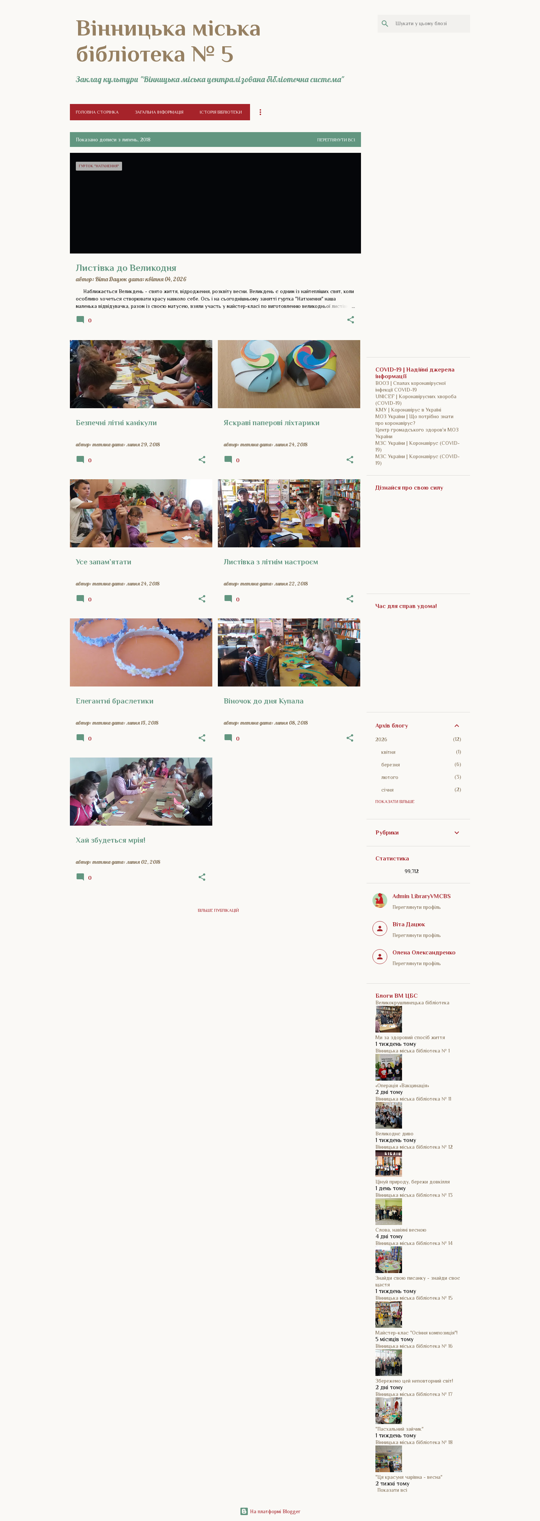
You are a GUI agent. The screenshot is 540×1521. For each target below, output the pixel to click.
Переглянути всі (336, 139)
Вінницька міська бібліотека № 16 (414, 1346)
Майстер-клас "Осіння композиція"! (416, 1333)
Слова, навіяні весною (400, 1230)
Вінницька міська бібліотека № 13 (414, 1195)
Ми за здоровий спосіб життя (410, 1037)
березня (390, 765)
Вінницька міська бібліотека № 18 (414, 1442)
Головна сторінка (97, 112)
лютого (389, 777)
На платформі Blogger (270, 1511)
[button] (350, 320)
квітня (388, 752)
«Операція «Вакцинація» (402, 1085)
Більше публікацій (218, 910)
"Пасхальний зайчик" (399, 1429)
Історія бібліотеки (221, 112)
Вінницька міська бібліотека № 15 (414, 1298)
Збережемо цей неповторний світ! (414, 1381)
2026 (381, 739)
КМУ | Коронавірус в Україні (408, 410)
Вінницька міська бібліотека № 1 (412, 1051)
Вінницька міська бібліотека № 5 (168, 41)
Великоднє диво (394, 1133)
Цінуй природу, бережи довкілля (412, 1182)
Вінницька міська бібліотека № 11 (413, 1099)
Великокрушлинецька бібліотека (412, 1002)
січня (387, 790)
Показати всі (392, 1490)
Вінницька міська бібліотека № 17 (413, 1394)
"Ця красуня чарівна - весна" (408, 1477)
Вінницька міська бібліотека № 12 (414, 1147)
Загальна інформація (159, 112)
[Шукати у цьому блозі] (431, 24)
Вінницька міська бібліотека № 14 (414, 1243)
